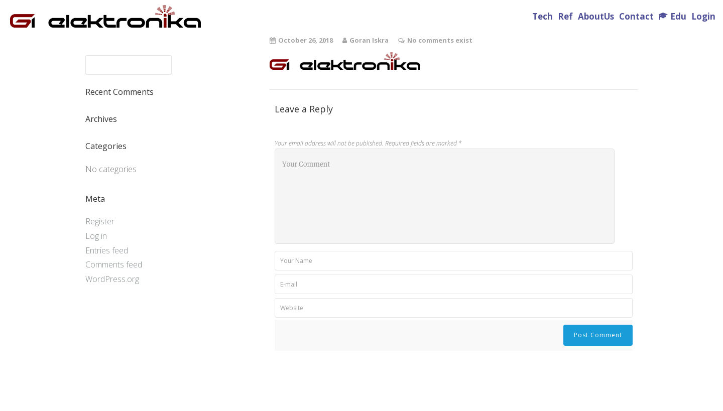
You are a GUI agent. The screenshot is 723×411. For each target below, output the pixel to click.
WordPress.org (112, 279)
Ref (565, 16)
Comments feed (113, 264)
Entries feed (106, 250)
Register (99, 221)
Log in (96, 235)
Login (703, 16)
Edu (678, 16)
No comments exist (439, 40)
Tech (542, 16)
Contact (636, 16)
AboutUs (596, 16)
